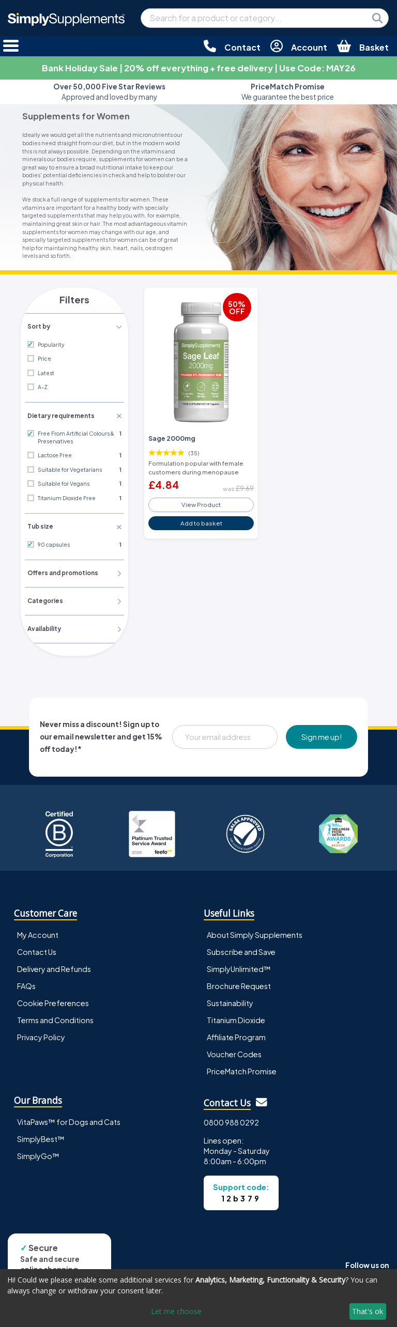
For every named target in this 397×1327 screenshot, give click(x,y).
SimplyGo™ (38, 1154)
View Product (201, 502)
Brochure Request (239, 984)
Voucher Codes (234, 1052)
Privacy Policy (41, 1035)
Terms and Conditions (55, 1018)
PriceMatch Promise (242, 1069)
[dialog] (198, 1298)
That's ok (367, 1311)
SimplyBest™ (41, 1136)
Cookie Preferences (53, 1001)
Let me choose (176, 1311)
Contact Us (36, 949)
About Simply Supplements (254, 932)
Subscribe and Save (241, 949)
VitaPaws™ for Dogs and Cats (68, 1119)
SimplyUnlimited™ (239, 966)
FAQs (26, 984)
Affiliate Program (236, 1035)
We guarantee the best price (287, 91)
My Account (37, 932)
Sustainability (230, 1001)
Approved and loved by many (109, 91)
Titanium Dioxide (236, 1018)
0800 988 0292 (231, 1120)
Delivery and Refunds (54, 966)
